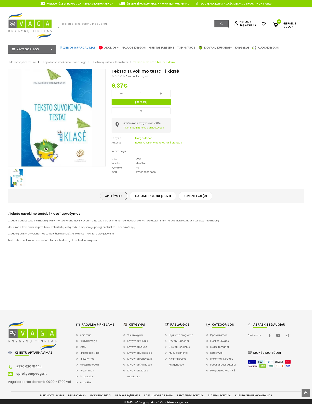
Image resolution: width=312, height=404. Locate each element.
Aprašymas (113, 196)
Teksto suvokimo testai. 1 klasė (154, 62)
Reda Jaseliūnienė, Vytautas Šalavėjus (158, 142)
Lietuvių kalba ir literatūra (110, 62)
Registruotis (247, 25)
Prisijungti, (245, 21)
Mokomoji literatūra (22, 62)
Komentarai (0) (195, 196)
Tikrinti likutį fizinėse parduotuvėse (143, 127)
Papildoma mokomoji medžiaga (65, 62)
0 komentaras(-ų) (137, 76)
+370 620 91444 (29, 366)
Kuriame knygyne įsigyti (153, 196)
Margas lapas (143, 138)
